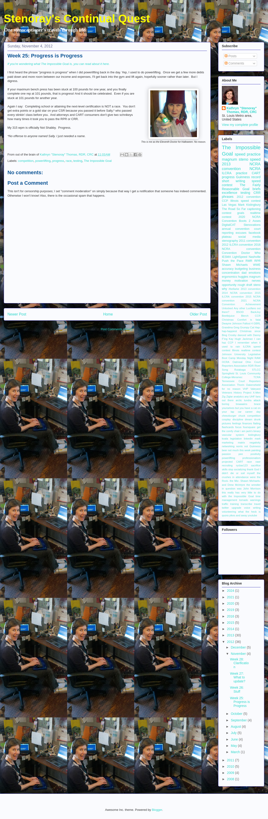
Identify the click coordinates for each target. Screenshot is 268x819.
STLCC (256, 369)
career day (253, 411)
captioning (254, 209)
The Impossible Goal (98, 161)
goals (240, 213)
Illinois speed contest (245, 200)
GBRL (257, 323)
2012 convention (249, 197)
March (236, 752)
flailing (257, 423)
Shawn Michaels (235, 264)
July (234, 733)
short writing (233, 181)
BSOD (240, 312)
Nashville (255, 257)
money (226, 280)
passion (226, 454)
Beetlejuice (228, 315)
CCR (258, 315)
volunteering (229, 511)
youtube (252, 515)
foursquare (249, 427)
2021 (231, 597)
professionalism (251, 458)
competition (26, 161)
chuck (241, 415)
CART (256, 173)
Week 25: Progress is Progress (240, 702)
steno (257, 285)
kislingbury (254, 434)
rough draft (244, 285)
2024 (231, 590)
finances (247, 423)
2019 (231, 610)
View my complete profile (240, 125)
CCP (225, 200)
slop (230, 469)
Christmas (228, 319)
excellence (229, 193)
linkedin (248, 438)
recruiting (227, 465)
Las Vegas (229, 204)
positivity (256, 454)
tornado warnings (250, 500)
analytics (239, 396)
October (237, 714)
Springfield (228, 373)
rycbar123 (242, 465)
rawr (258, 461)
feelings (236, 423)
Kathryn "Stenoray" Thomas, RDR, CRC (242, 110)
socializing (240, 469)
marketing (227, 442)
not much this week (239, 450)
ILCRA (226, 173)
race (69, 161)
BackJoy (256, 312)
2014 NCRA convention (237, 292)
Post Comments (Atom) (116, 329)
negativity (255, 442)
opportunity (229, 285)
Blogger (157, 810)
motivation (241, 280)
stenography (230, 240)
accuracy (228, 268)
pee (241, 454)
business (255, 268)
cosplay (226, 419)
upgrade (236, 507)
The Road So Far (234, 209)
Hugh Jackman (244, 338)
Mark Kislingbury (249, 204)
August (236, 726)
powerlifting (43, 161)
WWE (257, 264)
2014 (231, 629)
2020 (231, 603)
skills (224, 469)
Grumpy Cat (247, 327)
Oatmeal (237, 362)
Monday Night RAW (249, 358)
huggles (243, 276)
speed (255, 159)
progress (58, 161)
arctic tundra (243, 400)
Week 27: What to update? (237, 677)
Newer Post (16, 314)
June (235, 739)
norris (239, 446)
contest (226, 213)
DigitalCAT (229, 225)
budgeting (241, 268)
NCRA (255, 169)
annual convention (235, 228)
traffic (225, 504)
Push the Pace (233, 260)
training (234, 504)
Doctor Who (251, 253)
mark (258, 438)
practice (241, 173)
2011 (231, 760)
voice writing (252, 507)
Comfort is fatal (249, 319)
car (240, 411)
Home (108, 314)
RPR (257, 260)
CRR (257, 193)
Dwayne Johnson (232, 323)
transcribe (246, 504)
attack (257, 400)
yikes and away (238, 515)
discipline (237, 419)
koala (225, 438)
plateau (226, 236)
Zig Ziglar (227, 396)
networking (228, 446)
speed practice (248, 154)
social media (249, 236)
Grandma (227, 327)
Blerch (244, 315)
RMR (249, 260)
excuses (241, 232)
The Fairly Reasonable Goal (241, 187)
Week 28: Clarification (239, 663)
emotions (255, 272)
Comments (234, 63)
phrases (228, 197)
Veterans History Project (236, 392)
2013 (231, 635)
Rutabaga (240, 369)
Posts (231, 56)
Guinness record (248, 177)
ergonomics (229, 276)
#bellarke (234, 288)
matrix (241, 442)
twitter (225, 507)
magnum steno (235, 159)
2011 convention (250, 240)
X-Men (257, 392)
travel (257, 504)
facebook (255, 232)
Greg (236, 327)
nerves (256, 280)
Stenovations (252, 225)
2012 (231, 642)
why (224, 289)
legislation (236, 438)
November (239, 654)
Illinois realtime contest (246, 350)
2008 (231, 779)
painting (256, 450)
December (239, 647)
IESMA (226, 257)
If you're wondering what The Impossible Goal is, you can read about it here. (58, 64)
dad (244, 272)
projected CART (232, 461)
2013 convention (251, 288)
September (239, 720)
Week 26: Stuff (237, 689)
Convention (229, 253)
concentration (231, 272)
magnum (255, 276)
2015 (231, 622)
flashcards (228, 427)
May (234, 746)
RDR (251, 365)
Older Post (198, 314)
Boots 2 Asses (250, 221)
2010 (231, 766)
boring (225, 404)
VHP (245, 388)
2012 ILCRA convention (237, 244)
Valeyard (256, 388)
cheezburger (229, 415)
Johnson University (234, 354)
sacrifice (256, 465)
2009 (231, 773)
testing (77, 161)
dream (248, 419)
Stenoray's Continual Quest (77, 18)
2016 (231, 616)
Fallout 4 (248, 323)
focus (238, 427)
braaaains (241, 404)
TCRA (257, 377)
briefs (257, 189)
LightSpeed (239, 257)
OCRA (225, 362)
